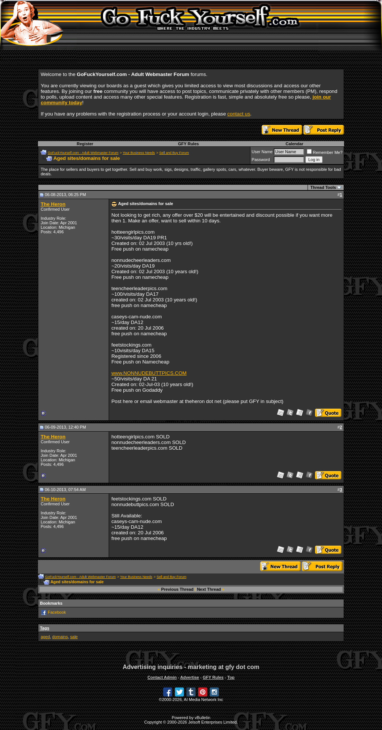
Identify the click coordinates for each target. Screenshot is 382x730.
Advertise (189, 677)
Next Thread (209, 589)
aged (45, 636)
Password (261, 159)
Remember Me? (325, 152)
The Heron (53, 204)
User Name (262, 151)
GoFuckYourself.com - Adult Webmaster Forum (83, 153)
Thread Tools (323, 187)
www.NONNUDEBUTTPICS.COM (148, 373)
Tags (44, 628)
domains (60, 636)
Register (85, 143)
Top (230, 677)
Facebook (57, 612)
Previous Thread (177, 589)
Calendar (294, 143)
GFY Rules (188, 143)
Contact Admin (162, 677)
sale (74, 636)
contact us (238, 114)
